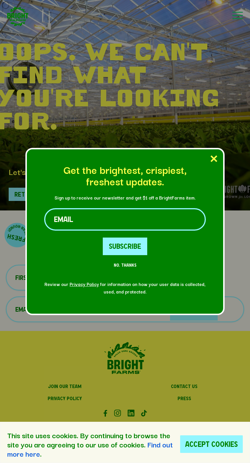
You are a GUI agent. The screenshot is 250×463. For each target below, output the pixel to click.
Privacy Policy (84, 284)
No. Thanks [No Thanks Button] (125, 265)
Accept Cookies (211, 444)
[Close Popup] (213, 159)
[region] (125, 442)
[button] (17, 24)
